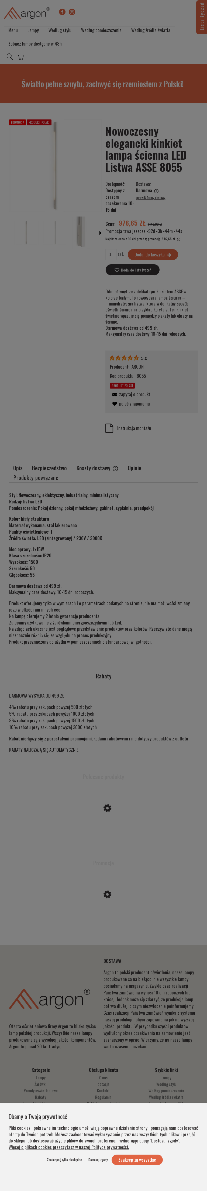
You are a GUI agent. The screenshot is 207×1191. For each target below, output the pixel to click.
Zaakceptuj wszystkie (137, 1159)
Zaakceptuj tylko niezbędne (64, 1159)
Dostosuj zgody (98, 1159)
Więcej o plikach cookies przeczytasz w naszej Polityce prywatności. (69, 1147)
